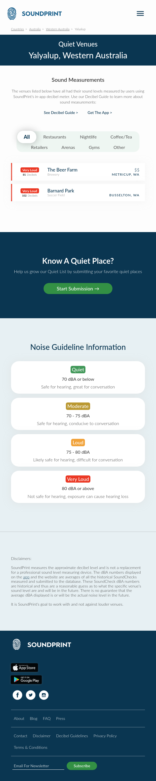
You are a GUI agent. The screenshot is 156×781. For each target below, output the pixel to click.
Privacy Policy (105, 735)
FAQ (47, 718)
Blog (33, 718)
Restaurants (54, 136)
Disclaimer (41, 735)
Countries (17, 29)
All (27, 137)
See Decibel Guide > (61, 112)
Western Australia (57, 29)
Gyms (94, 147)
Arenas (68, 147)
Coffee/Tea (121, 136)
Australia (35, 29)
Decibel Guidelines (72, 735)
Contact (20, 735)
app (26, 577)
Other (119, 147)
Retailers (39, 147)
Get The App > (100, 112)
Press (60, 718)
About (19, 718)
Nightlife (88, 136)
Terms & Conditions (30, 747)
